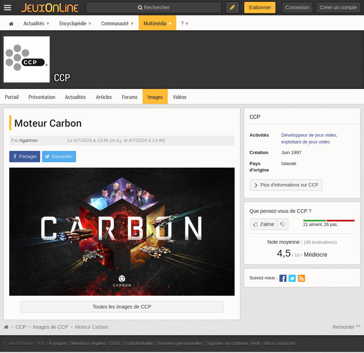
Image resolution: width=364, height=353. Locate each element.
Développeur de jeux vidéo (309, 135)
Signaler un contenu (227, 343)
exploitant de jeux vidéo (306, 141)
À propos (58, 343)
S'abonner (259, 7)
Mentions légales (88, 343)
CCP (62, 77)
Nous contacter (280, 343)
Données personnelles (180, 343)
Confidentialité (138, 343)
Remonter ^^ (347, 327)
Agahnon (28, 140)
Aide (256, 343)
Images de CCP (50, 327)
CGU (115, 343)
